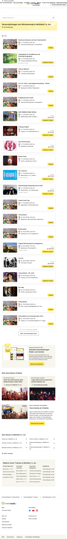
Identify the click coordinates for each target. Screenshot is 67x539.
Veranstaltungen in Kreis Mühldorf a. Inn (51, 497)
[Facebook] (30, 510)
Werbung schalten (7, 524)
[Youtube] (33, 510)
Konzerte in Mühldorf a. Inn (12, 385)
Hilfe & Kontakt (33, 518)
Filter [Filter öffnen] (4, 36)
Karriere (4, 518)
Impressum (19, 537)
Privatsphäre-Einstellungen (32, 537)
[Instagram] (37, 510)
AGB (3, 537)
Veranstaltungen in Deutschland (10, 497)
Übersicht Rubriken (7, 527)
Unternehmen (5, 521)
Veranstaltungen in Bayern (29, 497)
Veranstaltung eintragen (39, 385)
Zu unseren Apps (6, 510)
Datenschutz (10, 537)
